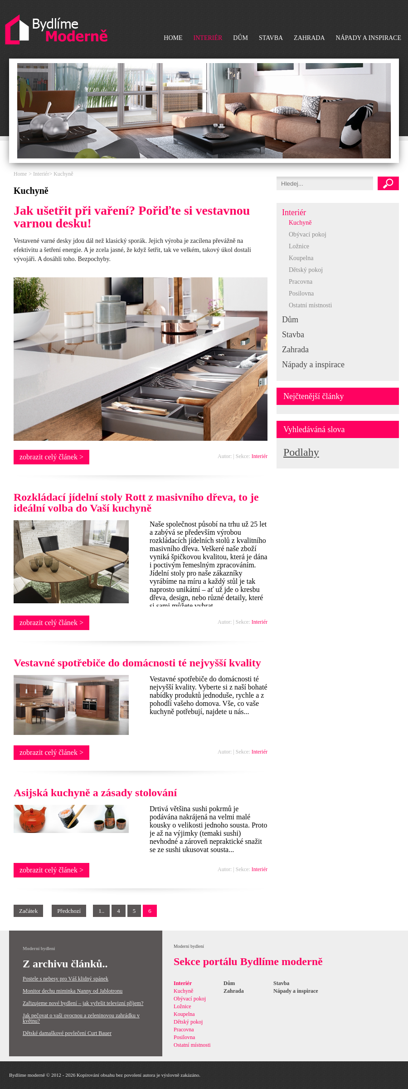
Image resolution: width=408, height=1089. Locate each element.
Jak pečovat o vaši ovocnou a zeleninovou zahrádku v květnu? (81, 1018)
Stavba (271, 37)
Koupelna (301, 258)
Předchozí (69, 910)
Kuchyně (300, 222)
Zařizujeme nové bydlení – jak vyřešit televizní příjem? (83, 1003)
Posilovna (301, 293)
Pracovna (300, 281)
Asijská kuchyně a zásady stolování (95, 792)
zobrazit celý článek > (51, 457)
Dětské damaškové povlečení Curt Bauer (67, 1033)
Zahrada (309, 37)
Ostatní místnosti (310, 305)
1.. (101, 910)
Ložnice (299, 246)
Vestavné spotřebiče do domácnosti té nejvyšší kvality (137, 663)
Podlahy (301, 452)
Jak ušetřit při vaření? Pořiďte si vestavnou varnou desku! (132, 216)
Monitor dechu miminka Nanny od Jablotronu (72, 991)
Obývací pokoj (307, 234)
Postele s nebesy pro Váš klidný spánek (65, 979)
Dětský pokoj (306, 269)
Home (173, 37)
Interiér (208, 37)
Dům (240, 37)
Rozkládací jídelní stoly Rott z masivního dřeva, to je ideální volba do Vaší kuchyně (136, 502)
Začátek (28, 910)
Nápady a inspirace (368, 37)
